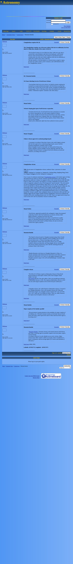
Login (68, 22)
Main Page (6, 31)
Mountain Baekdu (33, 331)
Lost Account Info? (65, 27)
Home (3, 34)
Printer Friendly (64, 42)
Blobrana (5, 41)
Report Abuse (36, 377)
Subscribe (67, 366)
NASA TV (28, 31)
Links (21, 31)
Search (13, 31)
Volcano (68, 354)
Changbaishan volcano (50, 177)
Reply (68, 37)
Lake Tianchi (31, 278)
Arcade (59, 31)
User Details (36, 31)
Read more (26, 66)
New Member (67, 26)
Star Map (44, 31)
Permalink (56, 42)
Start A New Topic (60, 37)
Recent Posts (67, 31)
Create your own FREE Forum (32, 376)
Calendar (52, 31)
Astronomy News (11, 34)
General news (20, 34)
